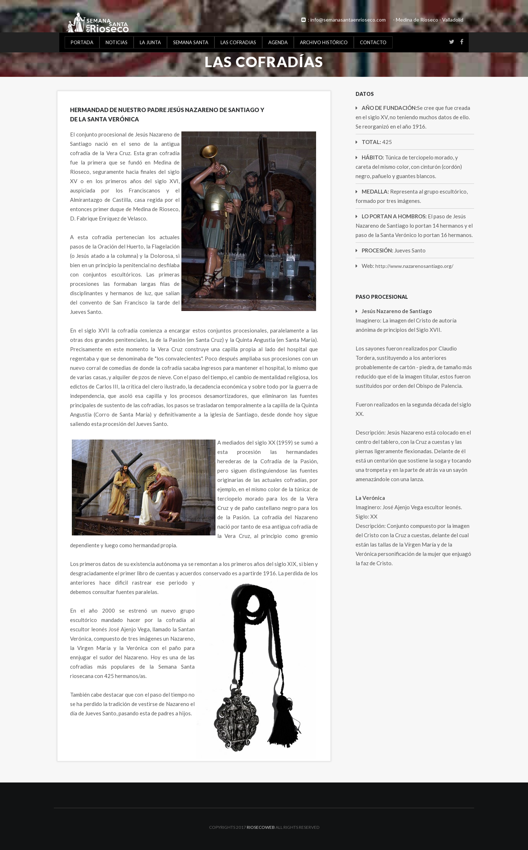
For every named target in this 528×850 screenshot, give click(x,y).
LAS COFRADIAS (238, 42)
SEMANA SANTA (190, 42)
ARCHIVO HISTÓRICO (324, 42)
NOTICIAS (117, 42)
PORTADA (82, 42)
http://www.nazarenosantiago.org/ (414, 266)
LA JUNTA (150, 42)
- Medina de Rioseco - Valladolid (428, 20)
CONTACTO (373, 42)
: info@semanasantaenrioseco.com (343, 20)
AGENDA (278, 42)
